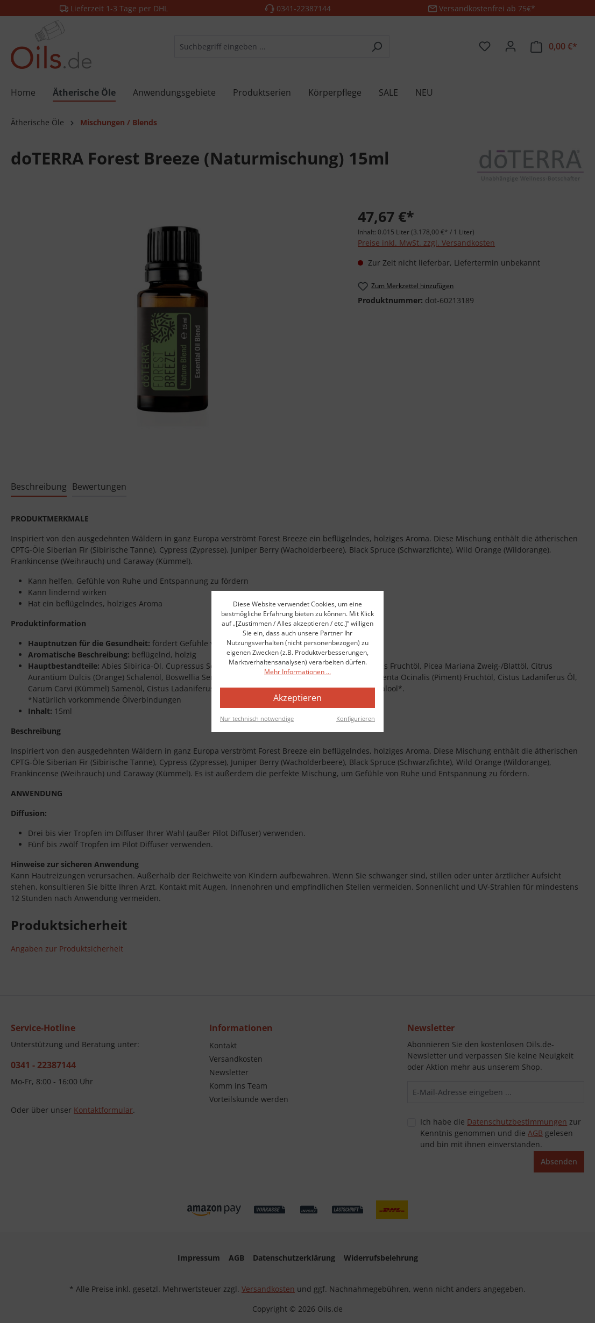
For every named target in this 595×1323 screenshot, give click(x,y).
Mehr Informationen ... (297, 671)
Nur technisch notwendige (257, 718)
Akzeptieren (297, 698)
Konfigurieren (355, 718)
